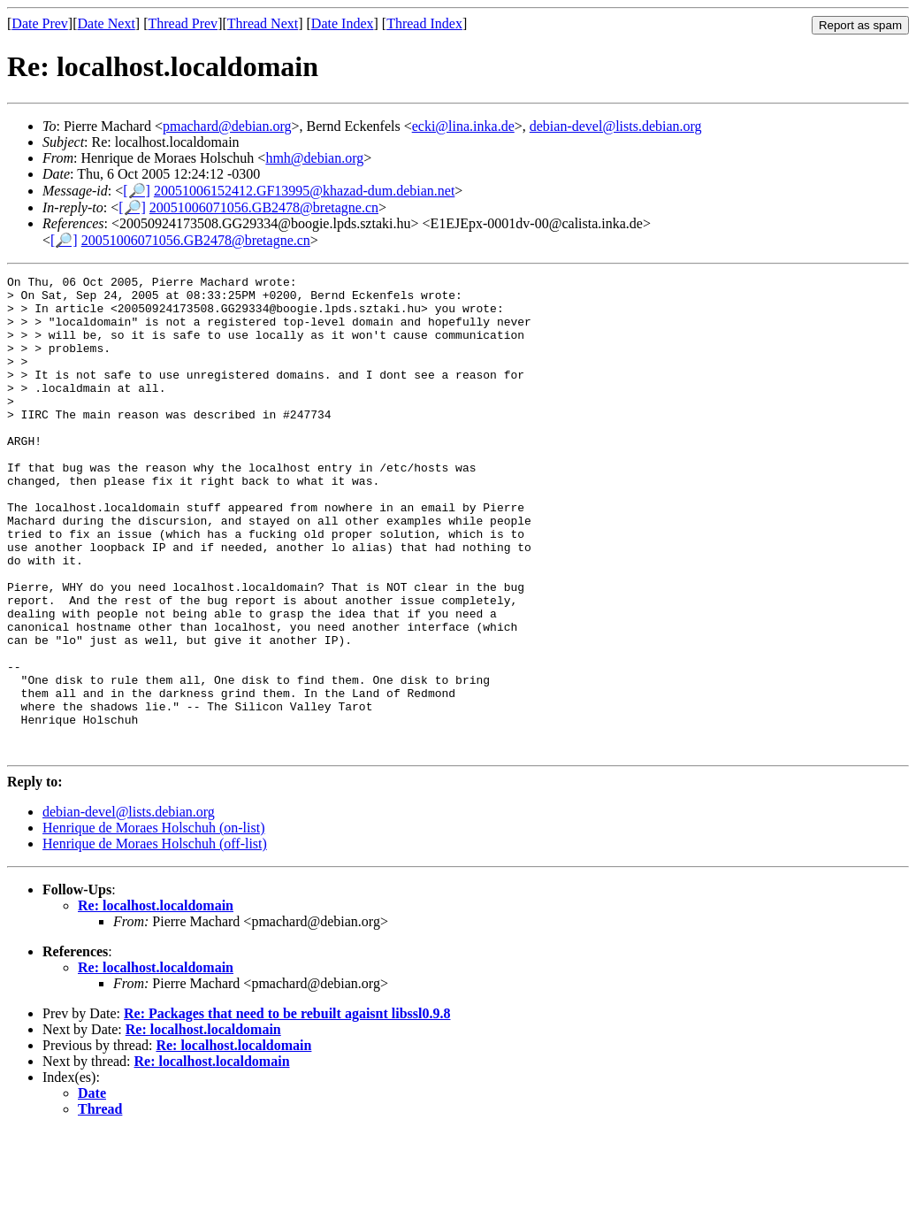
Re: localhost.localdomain (155, 1000)
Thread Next (262, 23)
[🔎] (136, 190)
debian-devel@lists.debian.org (616, 126)
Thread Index (424, 23)
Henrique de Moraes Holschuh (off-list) (154, 939)
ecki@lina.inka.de (463, 126)
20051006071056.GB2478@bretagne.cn (263, 207)
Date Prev (39, 23)
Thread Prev (183, 23)
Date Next (106, 23)
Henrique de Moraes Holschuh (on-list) (153, 923)
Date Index (342, 23)
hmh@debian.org (314, 157)
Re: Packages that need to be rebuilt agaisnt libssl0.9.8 (287, 1108)
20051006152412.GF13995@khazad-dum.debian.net (304, 190)
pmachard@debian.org (227, 126)
